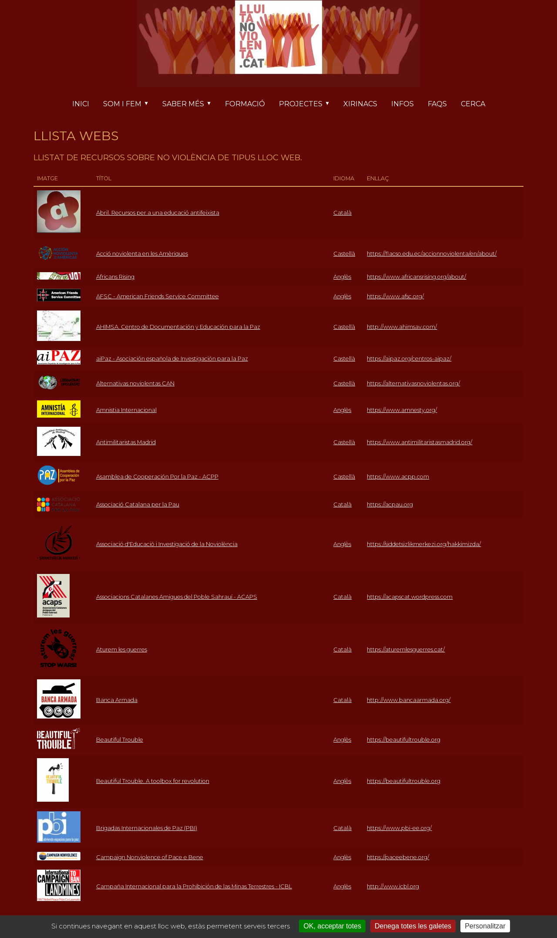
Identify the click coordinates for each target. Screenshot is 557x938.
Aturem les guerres (121, 649)
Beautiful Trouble (119, 739)
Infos (402, 104)
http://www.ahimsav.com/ (402, 327)
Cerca (473, 104)
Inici (80, 104)
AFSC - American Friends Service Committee (157, 296)
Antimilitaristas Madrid (126, 442)
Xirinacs (360, 104)
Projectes (307, 104)
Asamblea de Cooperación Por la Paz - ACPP (157, 476)
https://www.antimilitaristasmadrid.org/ (419, 442)
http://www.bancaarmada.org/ (408, 700)
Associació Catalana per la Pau (137, 504)
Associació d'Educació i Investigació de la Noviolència (167, 544)
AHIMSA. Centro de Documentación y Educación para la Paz (178, 327)
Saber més (190, 104)
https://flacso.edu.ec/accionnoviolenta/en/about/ (432, 253)
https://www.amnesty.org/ (402, 410)
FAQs (437, 104)
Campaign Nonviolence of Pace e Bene (149, 857)
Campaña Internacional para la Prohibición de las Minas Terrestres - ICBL (194, 886)
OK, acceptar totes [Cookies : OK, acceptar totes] (332, 926)
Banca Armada (117, 700)
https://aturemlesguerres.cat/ (406, 649)
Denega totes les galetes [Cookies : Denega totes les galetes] (413, 926)
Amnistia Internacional (126, 410)
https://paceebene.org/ (398, 857)
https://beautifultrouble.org (403, 739)
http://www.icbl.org (393, 886)
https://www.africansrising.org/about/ (416, 276)
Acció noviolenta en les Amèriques (142, 253)
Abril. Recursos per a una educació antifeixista (157, 212)
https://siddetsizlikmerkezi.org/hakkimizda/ (424, 544)
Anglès (342, 276)
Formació (245, 104)
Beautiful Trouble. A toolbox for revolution (152, 781)
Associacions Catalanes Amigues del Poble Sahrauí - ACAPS (176, 597)
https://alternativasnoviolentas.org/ (413, 383)
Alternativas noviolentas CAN (135, 383)
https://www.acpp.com (398, 476)
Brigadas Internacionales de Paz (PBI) (146, 828)
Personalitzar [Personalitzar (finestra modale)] (485, 926)
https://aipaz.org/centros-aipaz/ (409, 358)
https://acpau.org (390, 504)
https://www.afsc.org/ (395, 296)
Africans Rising (115, 276)
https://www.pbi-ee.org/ (399, 828)
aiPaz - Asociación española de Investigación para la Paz (172, 358)
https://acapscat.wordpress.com (410, 597)
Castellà (344, 253)
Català (342, 212)
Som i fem (129, 104)
